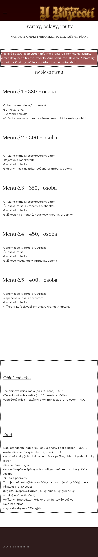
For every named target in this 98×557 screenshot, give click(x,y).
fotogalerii (69, 62)
